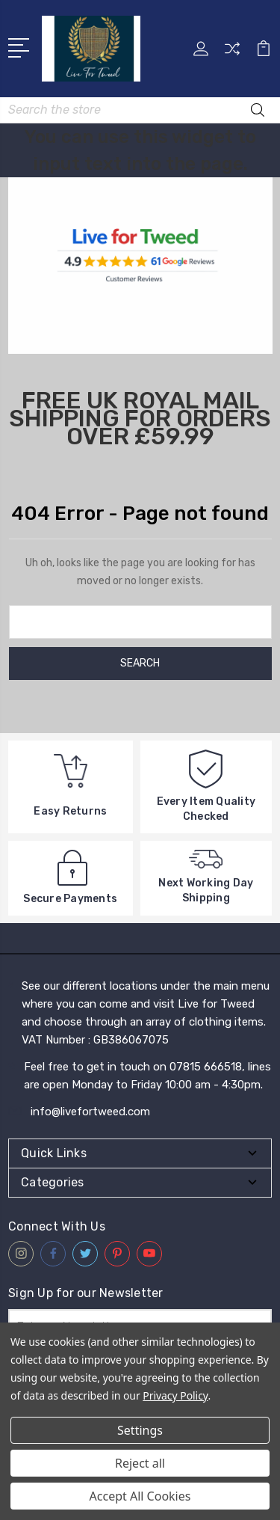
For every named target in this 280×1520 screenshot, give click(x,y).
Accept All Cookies (140, 1496)
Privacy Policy (175, 1395)
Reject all (140, 1463)
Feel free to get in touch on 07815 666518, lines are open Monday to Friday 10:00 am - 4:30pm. (147, 1075)
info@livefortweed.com (90, 1111)
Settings (140, 1430)
